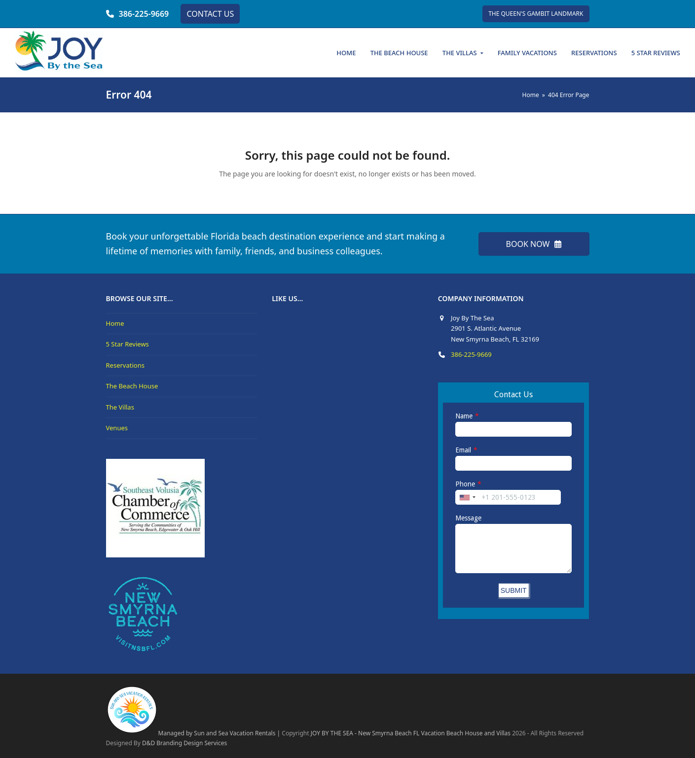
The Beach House (132, 385)
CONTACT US (210, 13)
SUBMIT (514, 590)
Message (468, 518)
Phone (465, 484)
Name (464, 416)
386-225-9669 (144, 13)
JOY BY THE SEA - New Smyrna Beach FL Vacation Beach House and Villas (411, 733)
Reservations (125, 365)
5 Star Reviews (127, 344)
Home (115, 323)
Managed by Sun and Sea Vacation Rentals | (193, 733)
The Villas (120, 407)
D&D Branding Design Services (184, 743)
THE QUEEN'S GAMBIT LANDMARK (535, 13)
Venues (117, 427)
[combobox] (467, 497)
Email (463, 450)
